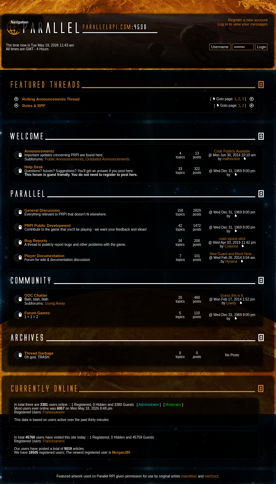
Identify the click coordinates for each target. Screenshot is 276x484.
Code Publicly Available (232, 151)
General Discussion (42, 210)
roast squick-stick (232, 239)
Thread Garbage (38, 353)
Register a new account (248, 20)
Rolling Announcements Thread (51, 99)
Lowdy (231, 303)
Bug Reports (35, 241)
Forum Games (37, 313)
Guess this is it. (232, 295)
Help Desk (33, 167)
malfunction (231, 159)
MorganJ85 (121, 452)
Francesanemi (54, 412)
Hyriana (231, 261)
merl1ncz (212, 476)
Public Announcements (64, 159)
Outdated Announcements (107, 159)
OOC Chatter (36, 295)
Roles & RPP (34, 106)
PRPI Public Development (47, 225)
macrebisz (189, 476)
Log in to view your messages (243, 24)
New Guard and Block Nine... (232, 254)
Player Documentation (44, 256)
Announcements (39, 151)
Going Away (55, 303)
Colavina (231, 246)
